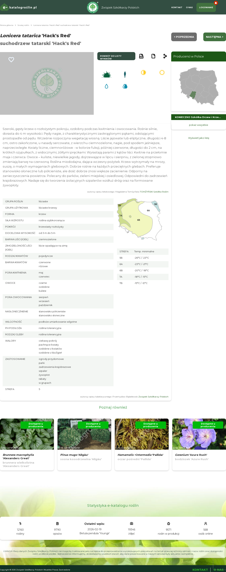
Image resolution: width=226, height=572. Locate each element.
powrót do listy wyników (110, 57)
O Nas (189, 7)
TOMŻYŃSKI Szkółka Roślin (154, 191)
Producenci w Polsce (188, 56)
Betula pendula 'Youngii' (94, 533)
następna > (214, 36)
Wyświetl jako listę (198, 137)
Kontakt (176, 7)
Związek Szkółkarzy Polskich (153, 396)
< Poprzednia (184, 36)
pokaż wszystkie (198, 124)
